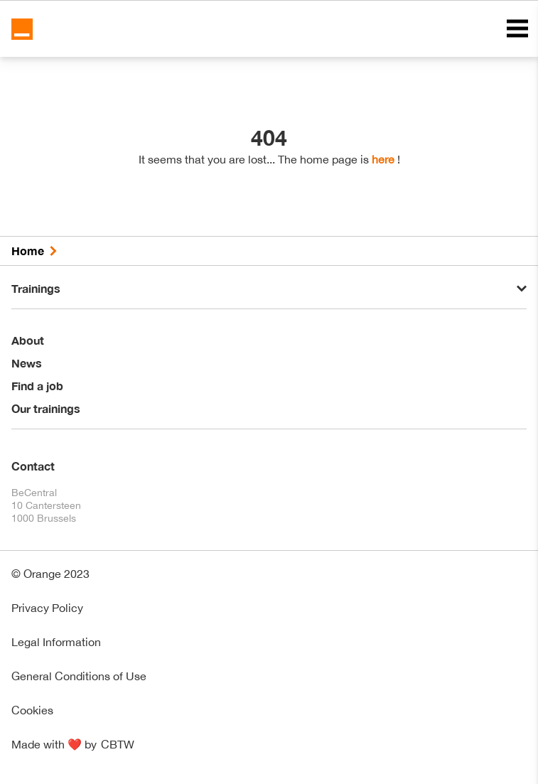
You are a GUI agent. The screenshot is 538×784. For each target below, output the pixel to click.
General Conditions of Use (78, 676)
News (26, 363)
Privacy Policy (47, 607)
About (27, 340)
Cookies (32, 710)
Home (27, 250)
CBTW (117, 744)
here (383, 159)
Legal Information (56, 641)
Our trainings (45, 408)
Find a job (37, 385)
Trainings (35, 288)
